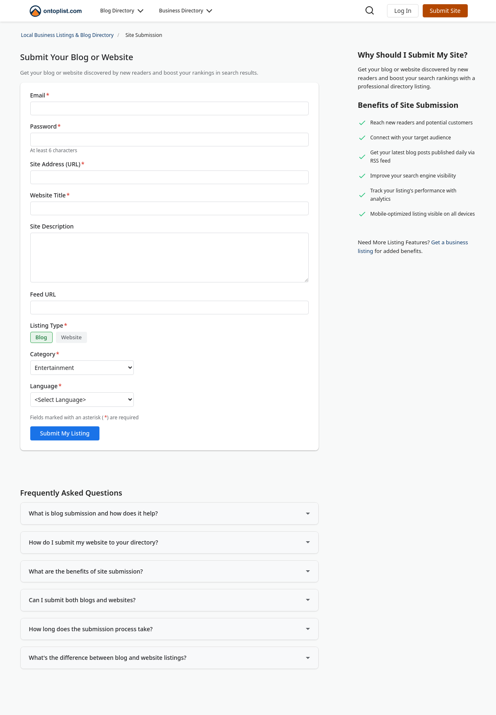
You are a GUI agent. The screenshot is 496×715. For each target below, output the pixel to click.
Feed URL (43, 294)
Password (45, 126)
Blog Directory (117, 10)
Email (39, 95)
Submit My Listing (65, 433)
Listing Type (49, 325)
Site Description (52, 226)
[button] (402, 10)
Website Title (50, 195)
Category (45, 354)
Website (71, 337)
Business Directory (181, 10)
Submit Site (445, 11)
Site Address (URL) (57, 164)
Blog (41, 337)
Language (46, 386)
